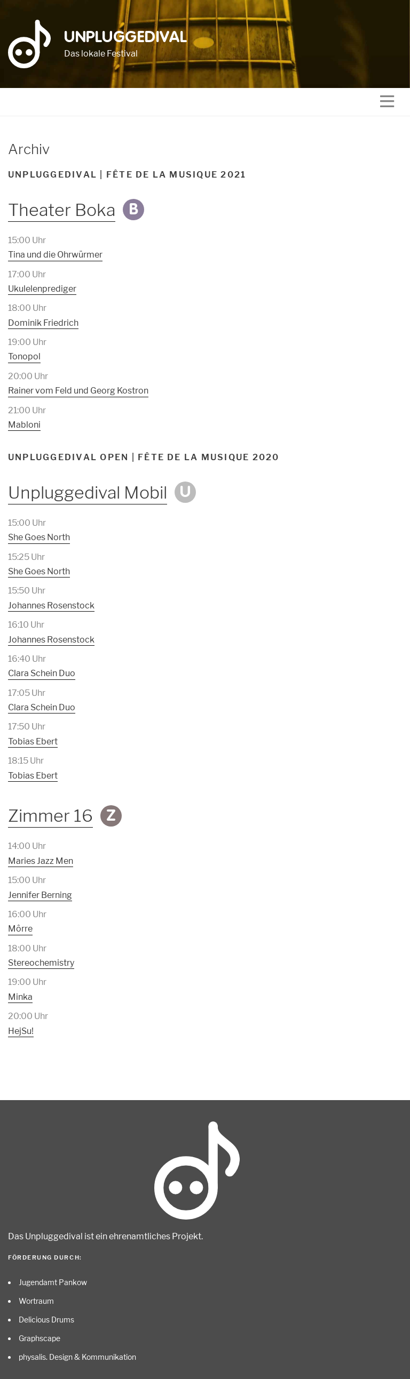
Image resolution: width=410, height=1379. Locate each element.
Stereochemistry (41, 963)
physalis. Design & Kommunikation (77, 1356)
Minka (20, 997)
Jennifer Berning (40, 895)
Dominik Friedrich (43, 323)
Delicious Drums (46, 1319)
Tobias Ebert (33, 741)
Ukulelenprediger (42, 289)
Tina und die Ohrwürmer (55, 255)
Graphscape (39, 1338)
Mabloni (24, 425)
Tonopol (24, 356)
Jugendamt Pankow (53, 1282)
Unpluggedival (125, 38)
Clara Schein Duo (41, 673)
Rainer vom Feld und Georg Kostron (78, 391)
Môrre (20, 929)
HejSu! (21, 1031)
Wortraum (36, 1300)
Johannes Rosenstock (51, 605)
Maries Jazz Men (40, 861)
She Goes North (39, 537)
